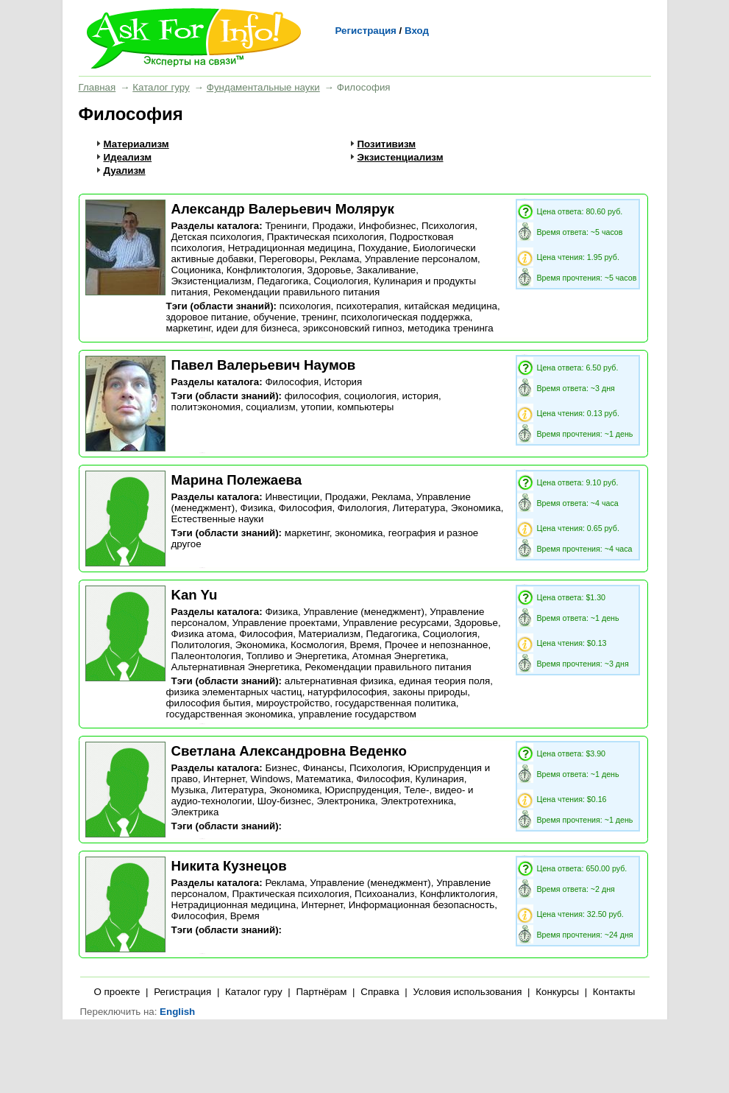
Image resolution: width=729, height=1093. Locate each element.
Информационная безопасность (422, 904)
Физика (257, 507)
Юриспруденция (361, 789)
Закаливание (386, 269)
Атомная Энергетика (399, 655)
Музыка (188, 789)
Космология (317, 644)
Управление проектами (284, 622)
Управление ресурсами (396, 622)
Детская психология (216, 236)
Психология (448, 225)
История (343, 381)
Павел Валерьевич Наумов (263, 365)
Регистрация (365, 30)
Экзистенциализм (401, 157)
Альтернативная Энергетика (235, 666)
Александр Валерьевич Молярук (282, 209)
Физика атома (202, 633)
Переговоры (286, 258)
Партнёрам (321, 991)
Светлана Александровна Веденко (289, 751)
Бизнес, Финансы (304, 767)
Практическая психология (325, 236)
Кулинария (440, 778)
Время (364, 644)
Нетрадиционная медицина (290, 247)
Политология (200, 644)
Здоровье (329, 269)
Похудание (383, 247)
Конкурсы (557, 991)
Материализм (136, 144)
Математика (323, 778)
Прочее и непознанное (436, 644)
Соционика (196, 269)
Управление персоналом (421, 258)
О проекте (117, 991)
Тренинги (286, 225)
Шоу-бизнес (284, 800)
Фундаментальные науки (263, 87)
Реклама (339, 258)
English (177, 1011)
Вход (417, 30)
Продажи (333, 225)
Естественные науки (217, 518)
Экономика (476, 507)
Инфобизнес (387, 225)
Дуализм (125, 170)
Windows (270, 778)
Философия (292, 381)
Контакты (614, 991)
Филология (363, 507)
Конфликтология (264, 269)
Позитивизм (387, 144)
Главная (97, 87)
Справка (379, 991)
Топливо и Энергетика (296, 655)
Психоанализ (384, 893)
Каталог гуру (160, 87)
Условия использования (467, 991)
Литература (419, 507)
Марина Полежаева (236, 480)
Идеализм (128, 157)
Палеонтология (206, 655)
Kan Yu (194, 594)
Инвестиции (292, 496)
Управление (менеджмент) (363, 611)
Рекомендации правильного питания (296, 292)
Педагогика (282, 281)
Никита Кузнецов (229, 866)
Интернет (224, 778)
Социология (341, 281)
